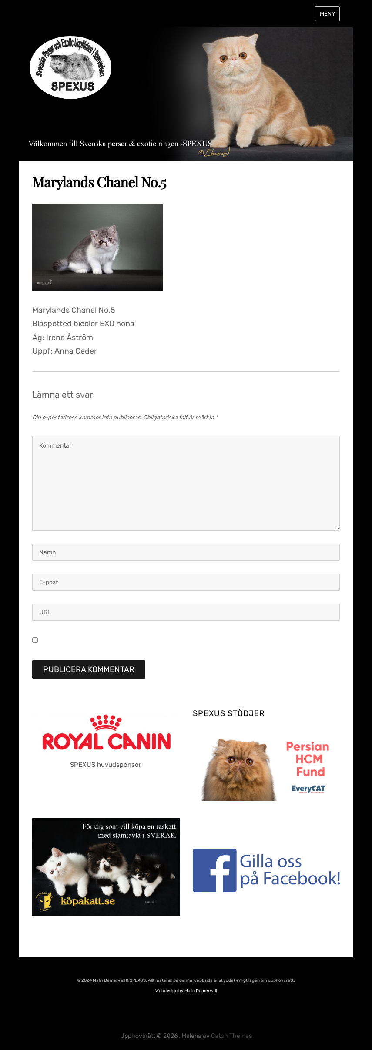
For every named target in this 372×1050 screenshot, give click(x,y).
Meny (327, 13)
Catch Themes (231, 1036)
